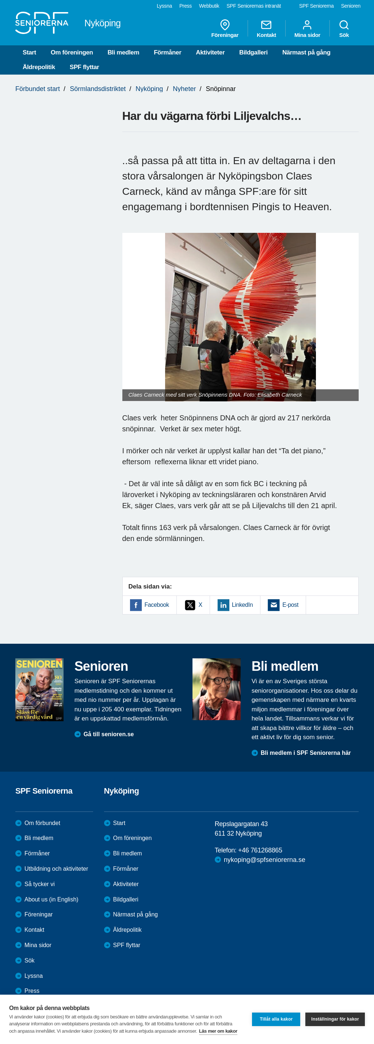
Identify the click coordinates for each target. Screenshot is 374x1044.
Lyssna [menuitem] (164, 6)
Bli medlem (123, 52)
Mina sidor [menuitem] (307, 28)
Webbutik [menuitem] (209, 6)
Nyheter (184, 89)
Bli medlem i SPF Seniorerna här (306, 753)
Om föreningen (72, 52)
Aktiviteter (210, 52)
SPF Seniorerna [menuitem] (316, 6)
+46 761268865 (260, 850)
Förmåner (167, 52)
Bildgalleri (253, 52)
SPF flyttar (84, 67)
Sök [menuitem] (344, 28)
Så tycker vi (39, 884)
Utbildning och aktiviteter (56, 869)
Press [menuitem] (185, 6)
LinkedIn (242, 605)
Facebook (157, 605)
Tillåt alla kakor (276, 1019)
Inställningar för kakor (335, 1019)
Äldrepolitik (39, 67)
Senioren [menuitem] (350, 6)
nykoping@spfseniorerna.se (264, 859)
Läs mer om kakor (218, 1031)
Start (29, 52)
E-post (290, 605)
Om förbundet (42, 823)
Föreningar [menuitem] (224, 28)
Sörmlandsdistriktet (98, 89)
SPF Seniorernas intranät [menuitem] (253, 6)
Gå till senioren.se (109, 734)
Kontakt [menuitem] (266, 28)
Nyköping (149, 89)
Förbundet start (37, 89)
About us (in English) (51, 899)
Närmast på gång (306, 52)
